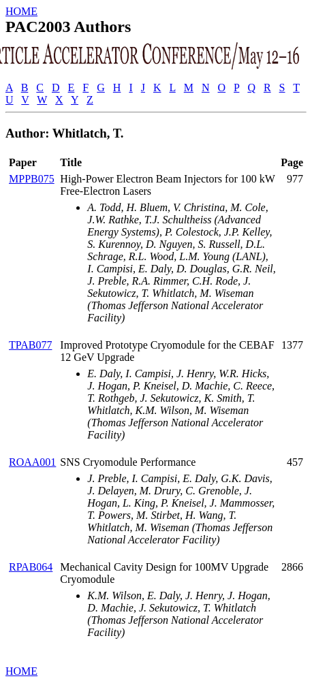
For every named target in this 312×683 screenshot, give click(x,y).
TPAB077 (30, 345)
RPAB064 (30, 567)
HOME (21, 11)
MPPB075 (31, 179)
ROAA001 (32, 462)
